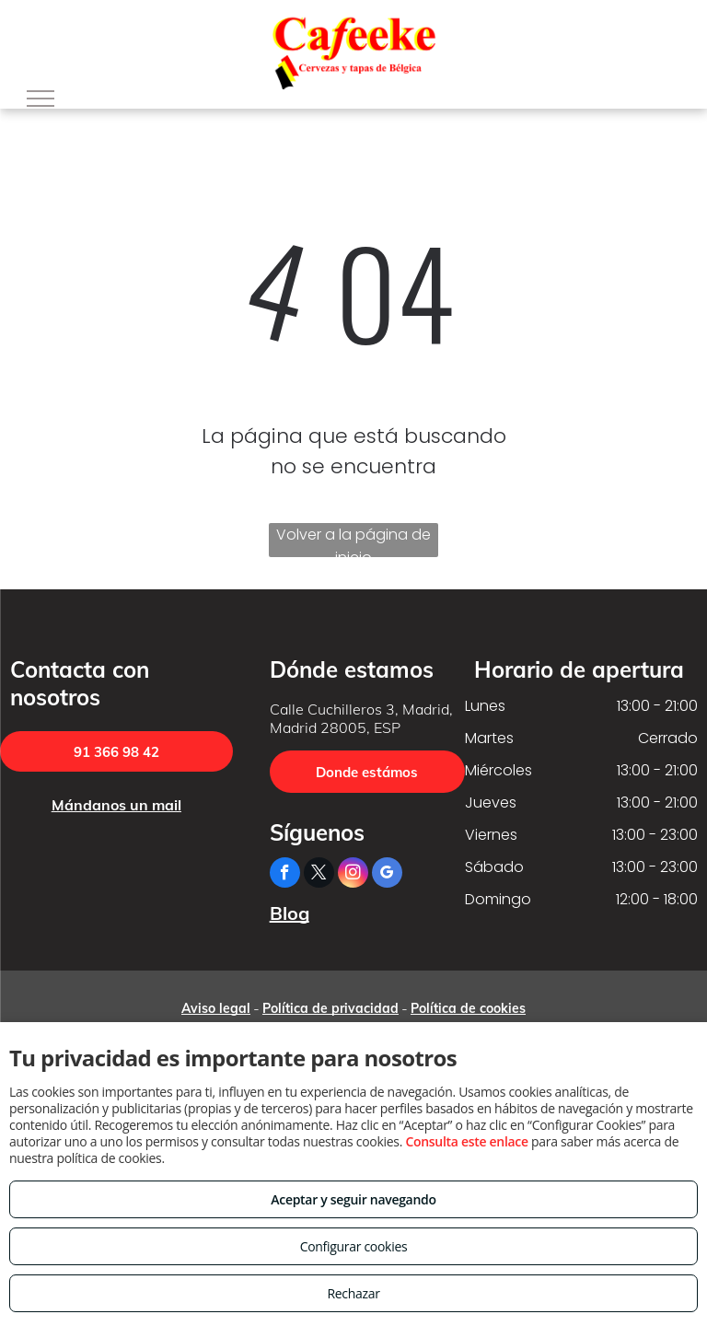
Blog (289, 913)
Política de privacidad (330, 1008)
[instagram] (353, 874)
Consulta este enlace (466, 1141)
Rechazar (353, 1293)
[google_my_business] (387, 874)
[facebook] (285, 874)
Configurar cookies (354, 1246)
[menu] (40, 98)
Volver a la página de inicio (353, 540)
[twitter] (319, 874)
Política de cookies (468, 1008)
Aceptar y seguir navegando (353, 1199)
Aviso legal (215, 1008)
